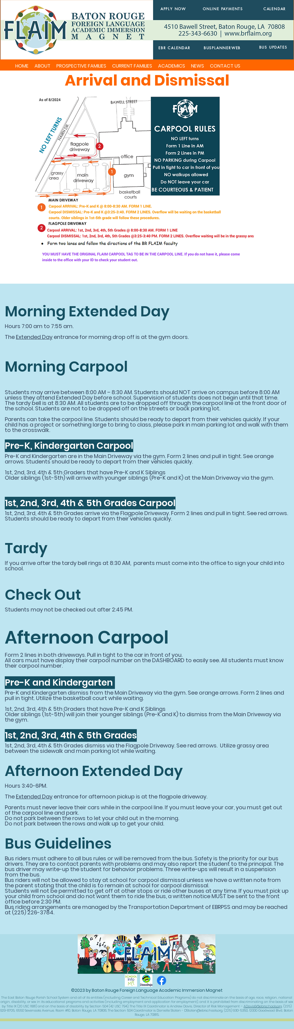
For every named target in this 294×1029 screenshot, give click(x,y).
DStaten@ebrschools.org (203, 1010)
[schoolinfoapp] (131, 980)
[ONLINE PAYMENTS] (223, 9)
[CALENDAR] (275, 9)
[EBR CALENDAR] (174, 48)
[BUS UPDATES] (273, 47)
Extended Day (34, 337)
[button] (42, 66)
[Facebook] (161, 980)
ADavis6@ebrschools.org (263, 1006)
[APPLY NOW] (173, 9)
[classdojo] (146, 980)
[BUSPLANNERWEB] (222, 47)
